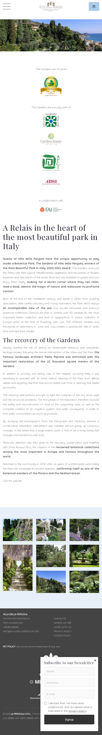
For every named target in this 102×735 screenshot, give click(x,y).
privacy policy (77, 711)
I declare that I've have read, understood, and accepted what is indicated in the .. (68, 707)
